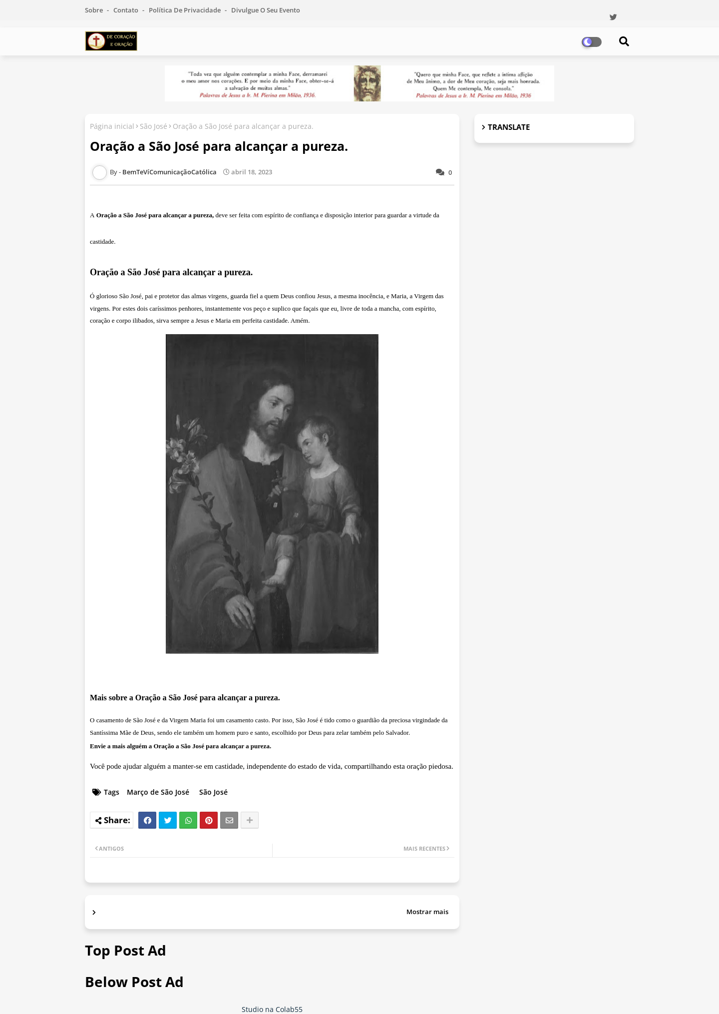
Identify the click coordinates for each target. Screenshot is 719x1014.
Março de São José (158, 792)
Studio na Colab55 (272, 1009)
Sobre (94, 9)
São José (153, 126)
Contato (126, 9)
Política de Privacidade (185, 9)
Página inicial (112, 126)
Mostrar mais (427, 911)
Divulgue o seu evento (265, 9)
